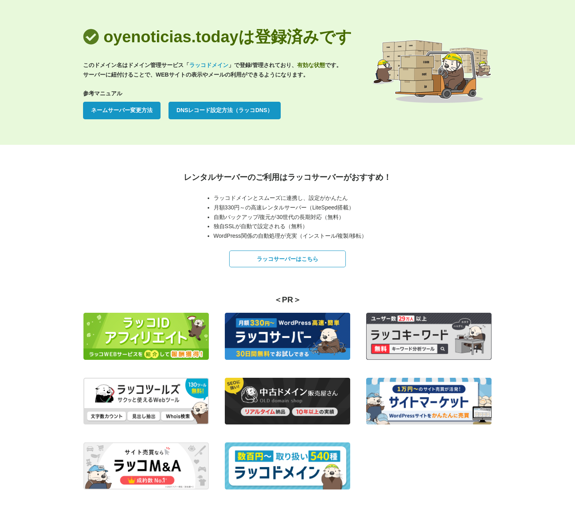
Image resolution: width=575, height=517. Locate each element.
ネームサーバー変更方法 (122, 110)
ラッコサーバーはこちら (287, 259)
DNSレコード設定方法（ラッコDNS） (224, 110)
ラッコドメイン (208, 65)
